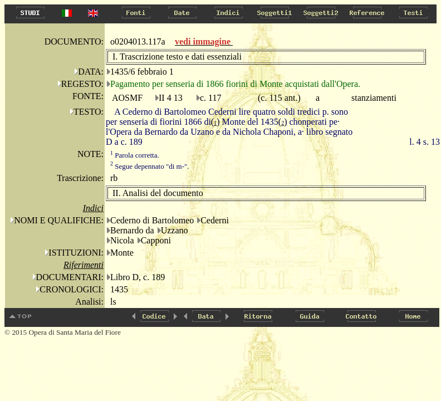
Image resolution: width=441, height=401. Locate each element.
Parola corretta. (134, 155)
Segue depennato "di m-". (149, 166)
